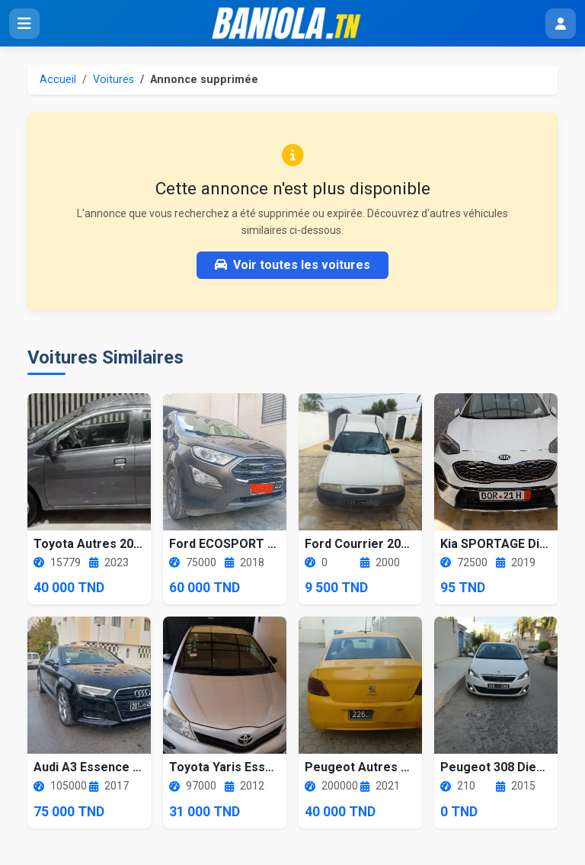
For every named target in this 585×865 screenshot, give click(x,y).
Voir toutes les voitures (292, 265)
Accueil (58, 79)
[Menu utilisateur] (560, 23)
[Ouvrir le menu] (24, 23)
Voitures (113, 79)
